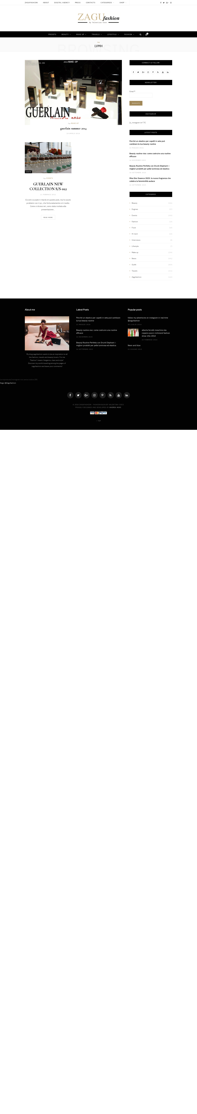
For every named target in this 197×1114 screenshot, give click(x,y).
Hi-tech (135, 233)
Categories (106, 2)
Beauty (65, 34)
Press (78, 2)
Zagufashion (31, 2)
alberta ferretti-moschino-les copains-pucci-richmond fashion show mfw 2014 (156, 333)
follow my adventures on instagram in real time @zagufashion (148, 319)
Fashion (128, 34)
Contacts (90, 2)
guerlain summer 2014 (73, 128)
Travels (96, 34)
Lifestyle (112, 34)
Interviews (136, 240)
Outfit (134, 264)
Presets (52, 34)
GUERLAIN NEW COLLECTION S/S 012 (48, 186)
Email (132, 91)
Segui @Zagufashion (8, 383)
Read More (48, 217)
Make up (80, 34)
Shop (122, 2)
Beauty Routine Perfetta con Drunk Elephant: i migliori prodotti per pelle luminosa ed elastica (149, 167)
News (134, 258)
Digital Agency (62, 2)
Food (134, 227)
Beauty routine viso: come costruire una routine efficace (150, 155)
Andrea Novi (115, 407)
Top (98, 421)
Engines (135, 209)
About (46, 2)
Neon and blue (134, 345)
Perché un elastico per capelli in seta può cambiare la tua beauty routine (147, 142)
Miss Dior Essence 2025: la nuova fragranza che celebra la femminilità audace (150, 179)
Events (28, 172)
